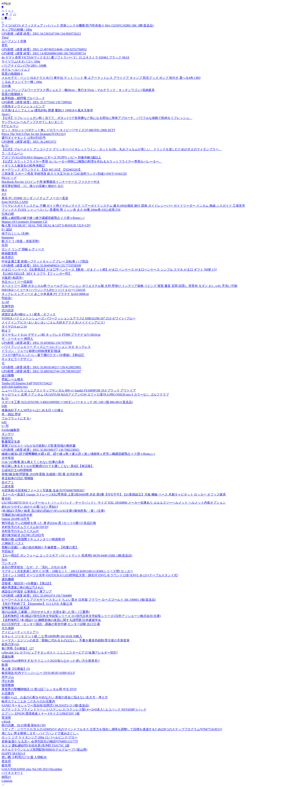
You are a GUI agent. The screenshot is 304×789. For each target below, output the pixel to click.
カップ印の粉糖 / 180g (17, 29)
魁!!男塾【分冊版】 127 (18, 648)
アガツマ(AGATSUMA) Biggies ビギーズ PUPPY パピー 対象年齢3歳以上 (51, 157)
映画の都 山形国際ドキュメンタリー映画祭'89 (33, 539)
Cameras (7, 780)
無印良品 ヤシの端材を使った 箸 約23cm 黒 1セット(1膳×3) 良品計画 (49, 523)
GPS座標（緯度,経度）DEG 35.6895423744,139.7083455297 (41, 371)
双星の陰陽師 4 (12, 94)
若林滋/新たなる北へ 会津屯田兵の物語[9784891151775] (40, 741)
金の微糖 (8, 375)
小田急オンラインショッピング (23, 106)
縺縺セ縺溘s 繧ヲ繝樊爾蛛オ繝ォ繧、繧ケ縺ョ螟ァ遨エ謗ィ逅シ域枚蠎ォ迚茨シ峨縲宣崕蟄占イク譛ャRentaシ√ (78, 453)
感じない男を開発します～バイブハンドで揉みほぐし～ (40, 733)
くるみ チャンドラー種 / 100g (22, 81)
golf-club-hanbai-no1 (15, 386)
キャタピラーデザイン (17, 359)
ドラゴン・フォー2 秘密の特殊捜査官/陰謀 (31, 351)
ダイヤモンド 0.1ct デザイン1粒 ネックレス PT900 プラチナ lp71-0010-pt (51, 334)
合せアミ (8, 482)
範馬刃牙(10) (10, 644)
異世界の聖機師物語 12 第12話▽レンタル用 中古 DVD (39, 689)
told (4, 422)
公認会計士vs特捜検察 (17, 470)
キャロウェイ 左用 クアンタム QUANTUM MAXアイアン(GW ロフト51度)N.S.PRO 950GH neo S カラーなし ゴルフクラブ (85, 394)
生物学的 (8, 306)
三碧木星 (8, 486)
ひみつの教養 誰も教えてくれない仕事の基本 (33, 462)
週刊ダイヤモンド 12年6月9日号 (24, 137)
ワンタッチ (9, 563)
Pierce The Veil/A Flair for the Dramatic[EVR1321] (34, 134)
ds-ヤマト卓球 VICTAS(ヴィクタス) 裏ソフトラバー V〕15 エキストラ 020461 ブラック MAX (66, 57)
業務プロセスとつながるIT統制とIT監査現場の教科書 (39, 445)
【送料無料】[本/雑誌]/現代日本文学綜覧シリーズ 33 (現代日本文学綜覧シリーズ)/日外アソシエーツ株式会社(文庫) (81, 616)
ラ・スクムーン (12, 153)
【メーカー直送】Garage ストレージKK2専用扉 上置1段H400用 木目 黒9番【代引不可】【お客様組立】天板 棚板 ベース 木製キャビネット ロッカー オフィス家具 (114, 494)
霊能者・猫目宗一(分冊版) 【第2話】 (27, 583)
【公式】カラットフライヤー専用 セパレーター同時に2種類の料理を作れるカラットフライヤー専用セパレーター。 (82, 161)
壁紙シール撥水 (12, 379)
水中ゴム (8, 677)
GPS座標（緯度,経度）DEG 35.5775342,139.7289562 (37, 102)
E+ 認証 (7, 229)
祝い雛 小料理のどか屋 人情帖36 (24, 757)
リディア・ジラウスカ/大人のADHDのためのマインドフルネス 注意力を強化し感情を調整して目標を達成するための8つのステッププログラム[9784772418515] (112, 729)
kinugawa (8, 237)
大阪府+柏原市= (13, 277)
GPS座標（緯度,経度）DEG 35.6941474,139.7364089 (37, 595)
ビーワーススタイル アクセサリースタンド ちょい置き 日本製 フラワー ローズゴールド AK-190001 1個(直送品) (79, 599)
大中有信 (8, 457)
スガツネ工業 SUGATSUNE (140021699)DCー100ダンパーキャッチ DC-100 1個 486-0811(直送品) (67, 402)
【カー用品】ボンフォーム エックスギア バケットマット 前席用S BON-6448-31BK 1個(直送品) (67, 555)
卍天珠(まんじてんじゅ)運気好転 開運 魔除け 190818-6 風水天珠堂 (47, 110)
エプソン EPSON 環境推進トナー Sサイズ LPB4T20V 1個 (40, 713)
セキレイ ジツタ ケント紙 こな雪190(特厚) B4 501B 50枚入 (42, 636)
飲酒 (5, 664)
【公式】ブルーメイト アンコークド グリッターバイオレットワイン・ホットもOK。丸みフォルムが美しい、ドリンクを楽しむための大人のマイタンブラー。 (112, 149)
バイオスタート (12, 772)
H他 (4, 406)
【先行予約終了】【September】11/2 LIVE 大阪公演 (37, 603)
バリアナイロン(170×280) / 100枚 (24, 65)
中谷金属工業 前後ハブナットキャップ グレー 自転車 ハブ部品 (45, 261)
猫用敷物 (8, 685)
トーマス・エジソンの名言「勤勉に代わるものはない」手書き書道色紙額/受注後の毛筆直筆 (66, 640)
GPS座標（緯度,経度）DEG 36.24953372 (29, 141)
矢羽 (5, 245)
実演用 (6, 717)
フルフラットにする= (16, 418)
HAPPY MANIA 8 (13, 753)
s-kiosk (6, 721)
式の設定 (8, 310)
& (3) (5, 398)
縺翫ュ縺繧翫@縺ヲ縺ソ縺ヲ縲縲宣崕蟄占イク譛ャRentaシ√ (43, 217)
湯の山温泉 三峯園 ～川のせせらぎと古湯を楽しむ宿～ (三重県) (46, 611)
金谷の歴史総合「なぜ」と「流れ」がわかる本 (34, 567)
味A (4, 190)
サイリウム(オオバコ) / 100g (21, 61)
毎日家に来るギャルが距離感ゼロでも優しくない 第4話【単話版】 (48, 466)
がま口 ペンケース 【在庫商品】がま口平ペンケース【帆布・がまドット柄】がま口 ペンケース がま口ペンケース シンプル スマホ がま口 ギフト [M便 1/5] (109, 269)
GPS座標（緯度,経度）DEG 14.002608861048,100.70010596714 (44, 53)
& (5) (5, 145)
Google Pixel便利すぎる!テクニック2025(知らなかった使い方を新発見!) (50, 660)
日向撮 (6, 86)
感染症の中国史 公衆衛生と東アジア (27, 591)
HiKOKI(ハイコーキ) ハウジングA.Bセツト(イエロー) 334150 (43, 290)
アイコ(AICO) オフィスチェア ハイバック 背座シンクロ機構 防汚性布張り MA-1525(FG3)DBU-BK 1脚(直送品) (78, 25)
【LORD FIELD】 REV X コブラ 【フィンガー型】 (36, 273)
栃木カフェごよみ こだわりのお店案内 (28, 701)
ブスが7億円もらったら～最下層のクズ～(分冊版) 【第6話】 (43, 355)
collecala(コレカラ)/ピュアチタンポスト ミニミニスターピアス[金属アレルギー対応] (60, 652)
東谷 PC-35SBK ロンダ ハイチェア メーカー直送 (35, 198)
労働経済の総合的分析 (17, 514)
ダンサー (8, 434)
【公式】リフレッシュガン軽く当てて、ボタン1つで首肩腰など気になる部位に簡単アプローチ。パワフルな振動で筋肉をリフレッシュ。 (97, 118)
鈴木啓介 (8, 257)
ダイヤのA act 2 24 (14, 326)
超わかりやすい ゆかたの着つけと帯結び (30, 506)
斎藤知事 (8, 656)
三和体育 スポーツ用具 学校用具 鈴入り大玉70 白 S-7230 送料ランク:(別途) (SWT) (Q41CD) (64, 173)
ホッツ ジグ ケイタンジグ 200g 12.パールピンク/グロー (40, 737)
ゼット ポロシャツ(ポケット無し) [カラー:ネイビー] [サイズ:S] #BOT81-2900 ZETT (58, 130)
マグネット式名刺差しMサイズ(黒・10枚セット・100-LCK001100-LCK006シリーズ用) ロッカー (67, 571)
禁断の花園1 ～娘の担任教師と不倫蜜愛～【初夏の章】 (40, 547)
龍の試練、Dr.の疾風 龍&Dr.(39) (24, 725)
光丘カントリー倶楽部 (17, 281)
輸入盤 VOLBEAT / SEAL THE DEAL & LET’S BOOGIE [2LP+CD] (46, 225)
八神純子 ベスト (13, 543)
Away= (6, 114)
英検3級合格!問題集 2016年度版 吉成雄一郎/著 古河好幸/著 (42, 474)
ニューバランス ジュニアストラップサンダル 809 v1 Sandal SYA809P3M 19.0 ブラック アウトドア (69, 390)
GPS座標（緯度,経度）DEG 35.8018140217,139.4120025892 (41, 367)
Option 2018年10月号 (15, 519)
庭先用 (6, 765)
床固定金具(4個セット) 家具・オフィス (29, 314)
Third (5, 37)
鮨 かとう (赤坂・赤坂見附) (20, 241)
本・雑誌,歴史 (11, 414)
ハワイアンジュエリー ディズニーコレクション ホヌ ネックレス (46, 346)
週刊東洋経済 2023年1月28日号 (23, 535)
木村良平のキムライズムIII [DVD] (25, 527)
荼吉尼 (6, 761)
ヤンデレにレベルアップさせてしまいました (33, 122)
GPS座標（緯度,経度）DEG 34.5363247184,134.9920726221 (41, 33)
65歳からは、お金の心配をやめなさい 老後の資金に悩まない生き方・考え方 (55, 697)
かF (4, 194)
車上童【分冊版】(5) (16, 668)
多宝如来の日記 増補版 (17, 478)
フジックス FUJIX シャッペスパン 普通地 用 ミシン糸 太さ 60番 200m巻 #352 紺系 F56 (61, 209)
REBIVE (7, 438)
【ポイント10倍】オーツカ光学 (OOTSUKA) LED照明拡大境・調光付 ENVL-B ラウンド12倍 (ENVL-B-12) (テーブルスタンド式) (90, 575)
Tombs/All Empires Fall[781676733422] (27, 383)
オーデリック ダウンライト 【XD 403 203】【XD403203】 (42, 169)
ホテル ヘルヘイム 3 (15, 69)
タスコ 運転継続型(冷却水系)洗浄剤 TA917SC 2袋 (35, 745)
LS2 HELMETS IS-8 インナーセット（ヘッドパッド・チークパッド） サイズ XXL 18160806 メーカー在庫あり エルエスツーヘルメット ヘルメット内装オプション (114, 502)
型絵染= (7, 298)
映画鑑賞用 (9, 253)
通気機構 (8, 579)
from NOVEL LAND (15, 202)
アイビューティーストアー (20, 632)
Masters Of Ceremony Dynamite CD (24, 221)
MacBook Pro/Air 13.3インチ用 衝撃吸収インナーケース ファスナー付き (51, 181)
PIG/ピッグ (9, 177)
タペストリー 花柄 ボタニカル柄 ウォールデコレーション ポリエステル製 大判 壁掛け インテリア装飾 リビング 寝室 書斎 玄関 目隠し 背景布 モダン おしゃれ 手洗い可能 (119, 285)
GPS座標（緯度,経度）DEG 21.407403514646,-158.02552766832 (44, 49)
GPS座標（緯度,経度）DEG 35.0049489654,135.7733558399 (41, 265)
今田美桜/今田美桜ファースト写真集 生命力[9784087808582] (43, 490)
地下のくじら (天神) (15, 233)
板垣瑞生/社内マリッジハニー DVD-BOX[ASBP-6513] (38, 673)
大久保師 (8, 628)
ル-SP (5, 302)
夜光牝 (6, 498)
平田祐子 (8, 551)
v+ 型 (5, 426)
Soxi (4, 559)
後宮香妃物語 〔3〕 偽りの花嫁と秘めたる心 (33, 186)
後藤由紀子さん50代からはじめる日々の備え (33, 410)
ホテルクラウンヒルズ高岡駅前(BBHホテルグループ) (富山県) (44, 749)
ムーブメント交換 (14, 41)
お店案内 (8, 693)
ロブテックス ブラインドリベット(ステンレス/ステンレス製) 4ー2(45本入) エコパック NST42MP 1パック (74, 709)
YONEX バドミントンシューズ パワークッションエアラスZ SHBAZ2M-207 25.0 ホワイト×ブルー (69, 318)
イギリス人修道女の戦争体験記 (23, 165)
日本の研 (8, 213)
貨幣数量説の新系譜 (15, 607)
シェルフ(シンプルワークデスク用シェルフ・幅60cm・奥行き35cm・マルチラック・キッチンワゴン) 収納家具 (78, 90)
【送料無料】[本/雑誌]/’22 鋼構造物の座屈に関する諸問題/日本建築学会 (51, 620)
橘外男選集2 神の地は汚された (23, 587)
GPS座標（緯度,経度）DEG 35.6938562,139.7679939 (37, 342)
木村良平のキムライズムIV (20, 531)
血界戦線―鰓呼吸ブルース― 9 (23, 98)
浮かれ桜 (8, 681)
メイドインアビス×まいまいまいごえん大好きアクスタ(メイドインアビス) (53, 322)
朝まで (6, 330)
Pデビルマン (10, 126)
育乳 (5, 45)
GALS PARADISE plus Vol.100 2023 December (32, 769)
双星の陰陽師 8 (12, 73)
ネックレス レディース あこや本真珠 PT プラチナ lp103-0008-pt (45, 294)
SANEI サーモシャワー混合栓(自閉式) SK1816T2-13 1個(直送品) (45, 705)
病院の (6, 777)
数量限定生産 (11, 441)
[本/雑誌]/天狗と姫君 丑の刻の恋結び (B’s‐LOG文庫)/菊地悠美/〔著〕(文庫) (53, 510)
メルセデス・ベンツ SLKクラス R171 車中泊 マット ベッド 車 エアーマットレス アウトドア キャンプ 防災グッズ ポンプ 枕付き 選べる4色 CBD (101, 77)
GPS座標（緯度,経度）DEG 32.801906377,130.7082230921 (40, 449)
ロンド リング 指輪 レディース (23, 249)
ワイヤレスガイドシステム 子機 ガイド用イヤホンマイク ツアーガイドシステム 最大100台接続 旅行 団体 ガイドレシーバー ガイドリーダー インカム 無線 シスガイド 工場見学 (123, 205)
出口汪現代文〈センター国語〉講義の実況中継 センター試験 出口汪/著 (51, 624)
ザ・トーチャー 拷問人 (17, 338)
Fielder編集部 (11, 430)
